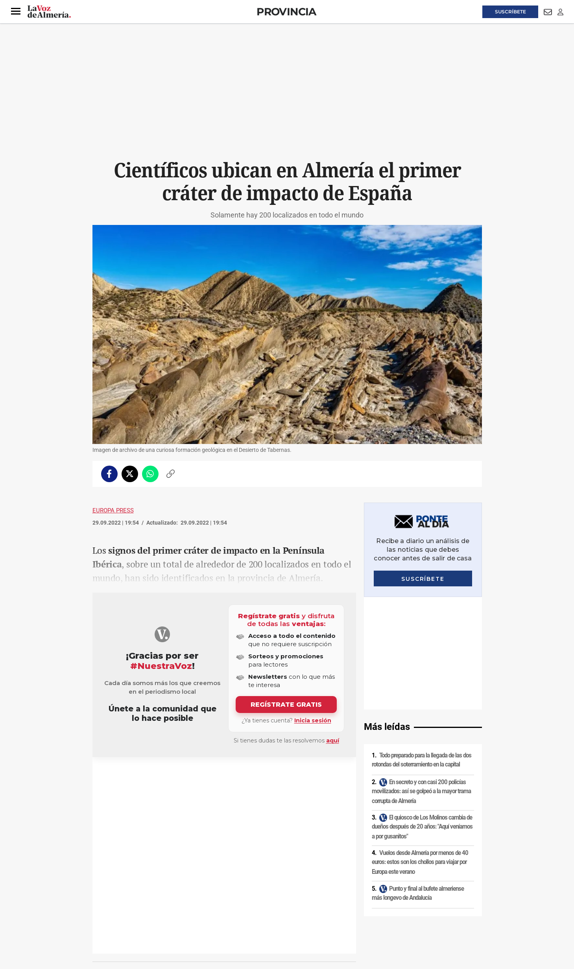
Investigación (118, 776)
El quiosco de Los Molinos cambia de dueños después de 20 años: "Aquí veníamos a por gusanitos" (422, 714)
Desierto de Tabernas (176, 776)
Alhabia (210, 776)
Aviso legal (107, 902)
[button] (15, 11)
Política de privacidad (149, 902)
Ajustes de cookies (212, 915)
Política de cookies (199, 902)
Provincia (286, 11)
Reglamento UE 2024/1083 (124, 915)
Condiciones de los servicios (257, 902)
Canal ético (173, 915)
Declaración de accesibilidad (269, 915)
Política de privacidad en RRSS (327, 902)
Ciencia (143, 776)
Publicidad (405, 902)
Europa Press (113, 510)
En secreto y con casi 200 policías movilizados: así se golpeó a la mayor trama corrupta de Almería (421, 678)
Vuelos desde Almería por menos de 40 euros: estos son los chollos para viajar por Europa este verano (420, 750)
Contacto (376, 902)
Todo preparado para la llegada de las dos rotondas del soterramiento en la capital (421, 647)
